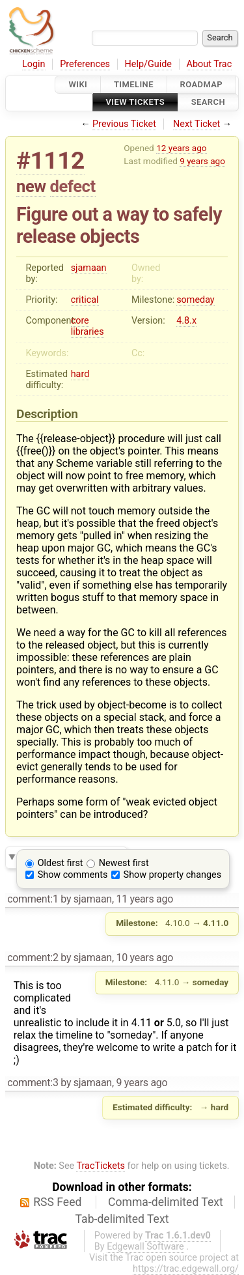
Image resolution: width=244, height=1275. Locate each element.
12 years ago (181, 148)
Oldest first (60, 863)
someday (195, 299)
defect (73, 186)
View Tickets (135, 102)
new (31, 186)
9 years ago (202, 161)
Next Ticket (196, 124)
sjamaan (89, 267)
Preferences (85, 64)
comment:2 (32, 957)
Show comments (73, 874)
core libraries (87, 326)
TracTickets (100, 1165)
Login (34, 64)
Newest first (124, 863)
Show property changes (172, 874)
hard (80, 374)
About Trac (209, 64)
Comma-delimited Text (165, 1202)
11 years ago (144, 899)
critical (85, 299)
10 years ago (144, 957)
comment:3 (32, 1082)
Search (208, 102)
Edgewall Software (145, 1246)
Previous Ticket (124, 124)
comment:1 (32, 899)
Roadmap (201, 84)
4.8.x (186, 320)
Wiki (77, 84)
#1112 (50, 161)
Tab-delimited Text (122, 1219)
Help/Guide (148, 64)
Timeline (134, 84)
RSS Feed (57, 1202)
